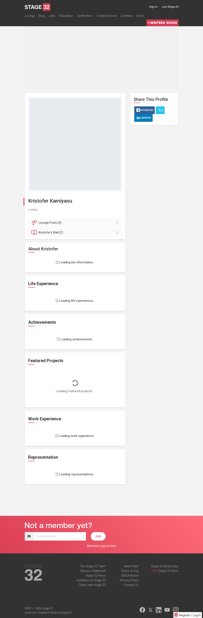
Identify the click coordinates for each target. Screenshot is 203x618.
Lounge (30, 15)
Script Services (107, 15)
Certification (85, 15)
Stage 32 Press (95, 575)
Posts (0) (75, 222)
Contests (127, 15)
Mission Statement (93, 571)
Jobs (52, 15)
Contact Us (131, 585)
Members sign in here (101, 546)
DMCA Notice (130, 575)
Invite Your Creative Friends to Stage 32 (48, 612)
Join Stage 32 (170, 6)
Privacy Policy (129, 580)
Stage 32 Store (168, 571)
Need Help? (131, 566)
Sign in (153, 6)
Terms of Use (130, 571)
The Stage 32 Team (93, 566)
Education (66, 15)
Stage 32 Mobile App (164, 566)
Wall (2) (75, 232)
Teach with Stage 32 (92, 585)
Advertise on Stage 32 (91, 580)
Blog (42, 15)
